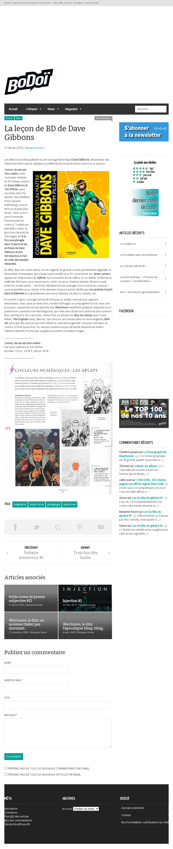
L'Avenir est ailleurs (146, 466)
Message (10, 715)
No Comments (103, 118)
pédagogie (53, 504)
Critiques (31, 110)
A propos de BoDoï (132, 813)
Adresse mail (13, 680)
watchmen (69, 504)
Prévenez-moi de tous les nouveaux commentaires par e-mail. (49, 773)
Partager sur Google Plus (58, 527)
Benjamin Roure (34, 147)
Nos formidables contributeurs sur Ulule (145, 827)
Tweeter (36, 527)
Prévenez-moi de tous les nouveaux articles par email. (44, 779)
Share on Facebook (15, 527)
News (51, 110)
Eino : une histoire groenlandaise (139, 292)
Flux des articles (16, 821)
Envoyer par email (101, 527)
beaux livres (37, 504)
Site (7, 697)
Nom (8, 662)
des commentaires (18, 825)
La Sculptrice (128, 243)
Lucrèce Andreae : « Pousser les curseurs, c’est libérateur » (139, 279)
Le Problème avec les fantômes (138, 254)
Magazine (71, 110)
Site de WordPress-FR (17, 829)
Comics (9, 118)
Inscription (10, 813)
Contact (126, 820)
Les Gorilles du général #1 (147, 497)
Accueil (13, 109)
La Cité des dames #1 (133, 266)
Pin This (79, 527)
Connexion (10, 817)
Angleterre (20, 504)
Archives (67, 814)
